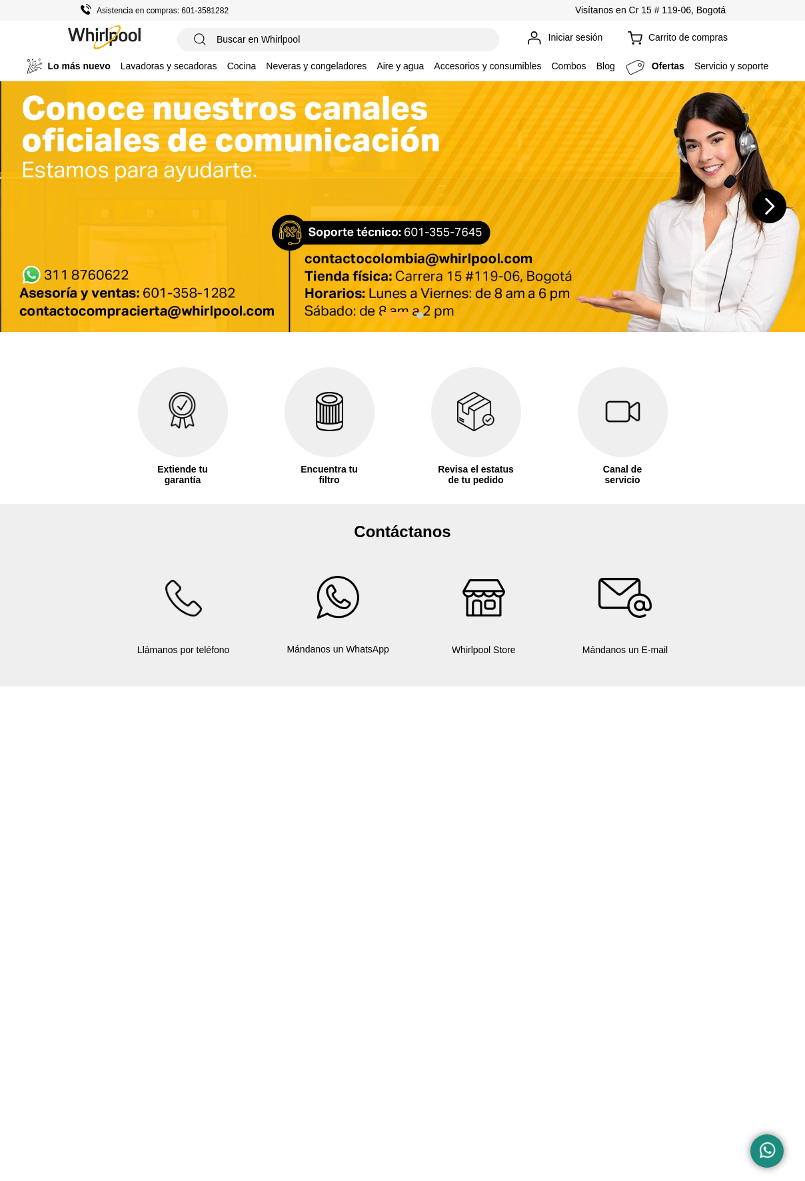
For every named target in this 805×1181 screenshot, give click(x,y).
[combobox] (338, 39)
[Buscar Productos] (200, 39)
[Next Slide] (769, 206)
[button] (396, 315)
